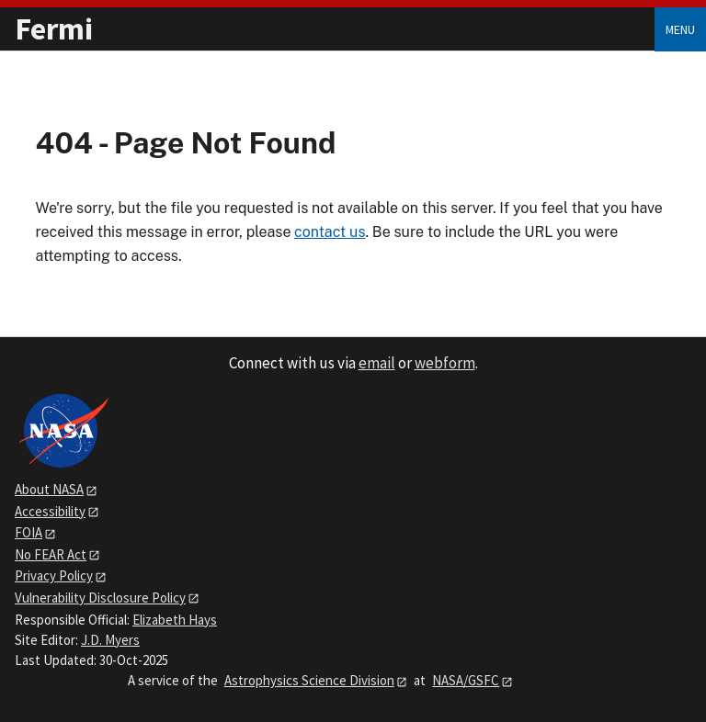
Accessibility (50, 511)
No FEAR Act (50, 554)
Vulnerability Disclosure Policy (100, 597)
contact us (329, 232)
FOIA (28, 532)
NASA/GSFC (465, 680)
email (377, 363)
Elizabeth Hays (174, 619)
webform (445, 363)
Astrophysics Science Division (309, 680)
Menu (680, 29)
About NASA (49, 489)
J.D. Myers (110, 640)
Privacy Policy (54, 575)
